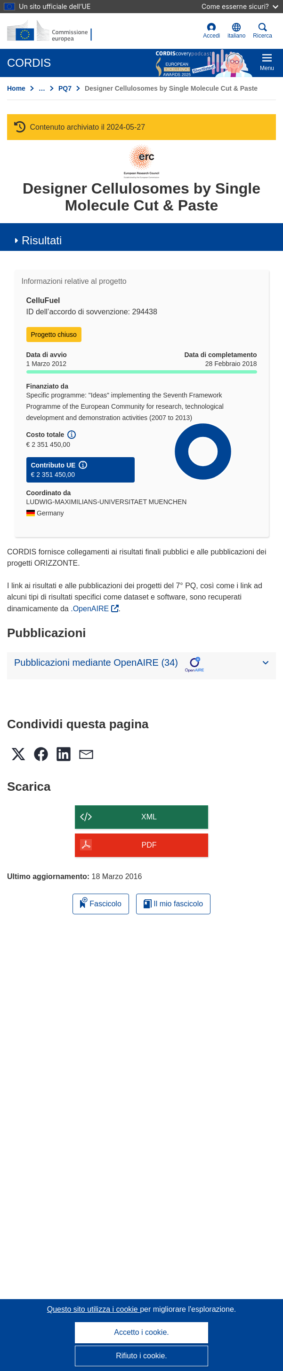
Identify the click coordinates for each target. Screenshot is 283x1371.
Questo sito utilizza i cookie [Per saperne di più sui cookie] (93, 1309)
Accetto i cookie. (141, 1332)
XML (149, 817)
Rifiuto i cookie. (141, 1356)
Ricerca (262, 31)
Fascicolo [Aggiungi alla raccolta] (100, 902)
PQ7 (65, 88)
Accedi (211, 31)
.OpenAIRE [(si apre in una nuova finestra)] (91, 609)
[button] (236, 31)
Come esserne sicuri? (240, 6)
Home (16, 88)
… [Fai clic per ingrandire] (42, 88)
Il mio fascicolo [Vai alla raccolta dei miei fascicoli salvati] (173, 903)
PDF (149, 845)
